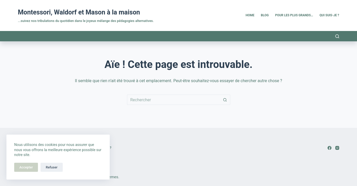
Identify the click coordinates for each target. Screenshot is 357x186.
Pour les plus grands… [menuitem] (294, 15)
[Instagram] (337, 148)
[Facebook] (329, 148)
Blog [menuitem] (265, 15)
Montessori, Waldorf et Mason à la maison (79, 12)
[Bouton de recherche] (225, 100)
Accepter (26, 167)
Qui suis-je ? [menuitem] (329, 15)
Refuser (51, 167)
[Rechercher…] (173, 100)
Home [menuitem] (250, 15)
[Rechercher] (337, 36)
